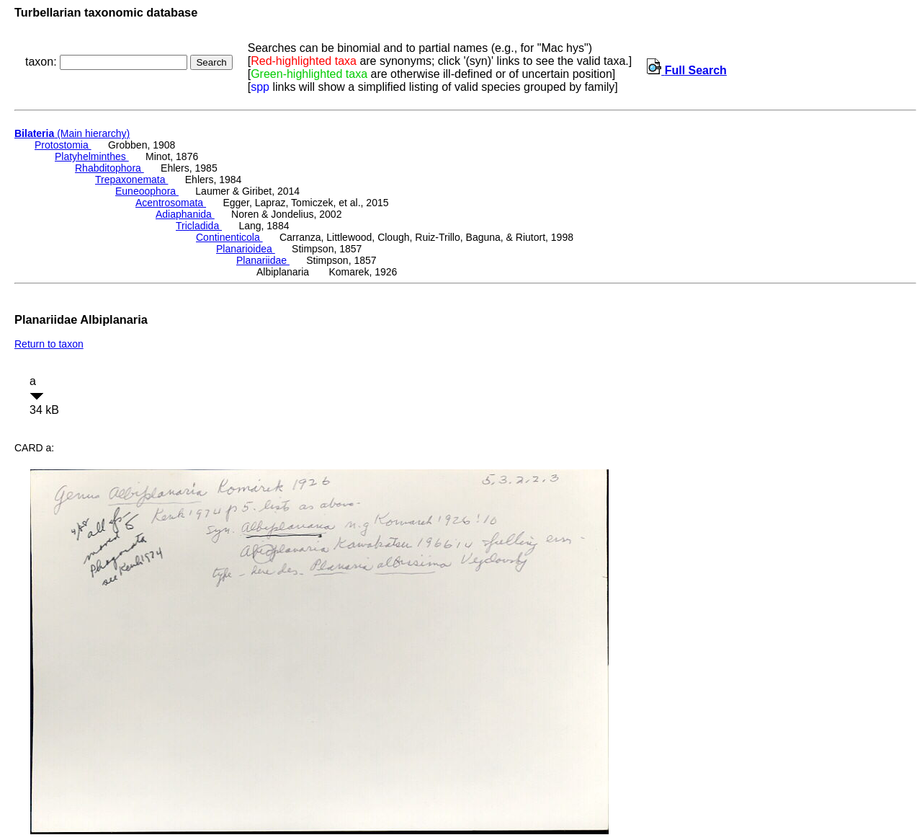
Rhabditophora (109, 168)
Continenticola (229, 237)
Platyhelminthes (92, 156)
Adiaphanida (185, 214)
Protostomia (63, 145)
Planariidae (263, 260)
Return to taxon (49, 344)
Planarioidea (245, 249)
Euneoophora (147, 191)
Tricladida (199, 225)
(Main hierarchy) (72, 133)
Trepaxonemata (131, 179)
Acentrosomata (170, 202)
